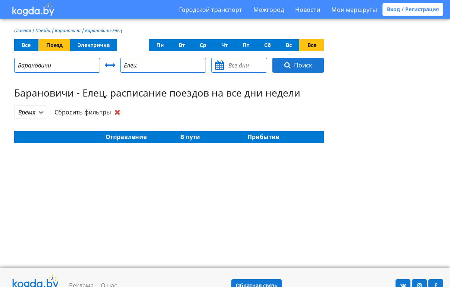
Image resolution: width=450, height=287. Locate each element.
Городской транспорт (210, 10)
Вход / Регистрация (413, 9)
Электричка (94, 44)
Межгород (268, 10)
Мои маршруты (354, 10)
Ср (203, 44)
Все (26, 44)
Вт (182, 44)
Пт (246, 44)
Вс (289, 44)
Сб (267, 44)
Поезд (54, 44)
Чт (224, 44)
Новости (307, 10)
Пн (160, 44)
